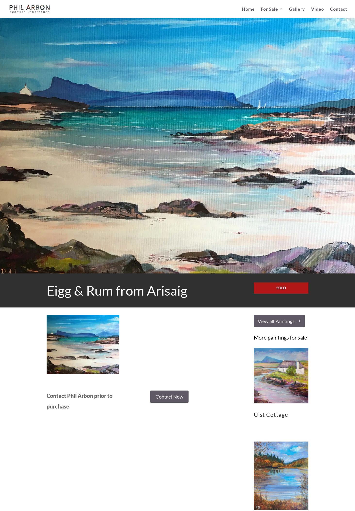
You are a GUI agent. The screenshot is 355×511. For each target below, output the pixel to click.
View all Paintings (276, 321)
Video (317, 9)
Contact (338, 9)
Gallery (297, 9)
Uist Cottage (271, 414)
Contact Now (169, 397)
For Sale (269, 9)
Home (248, 9)
